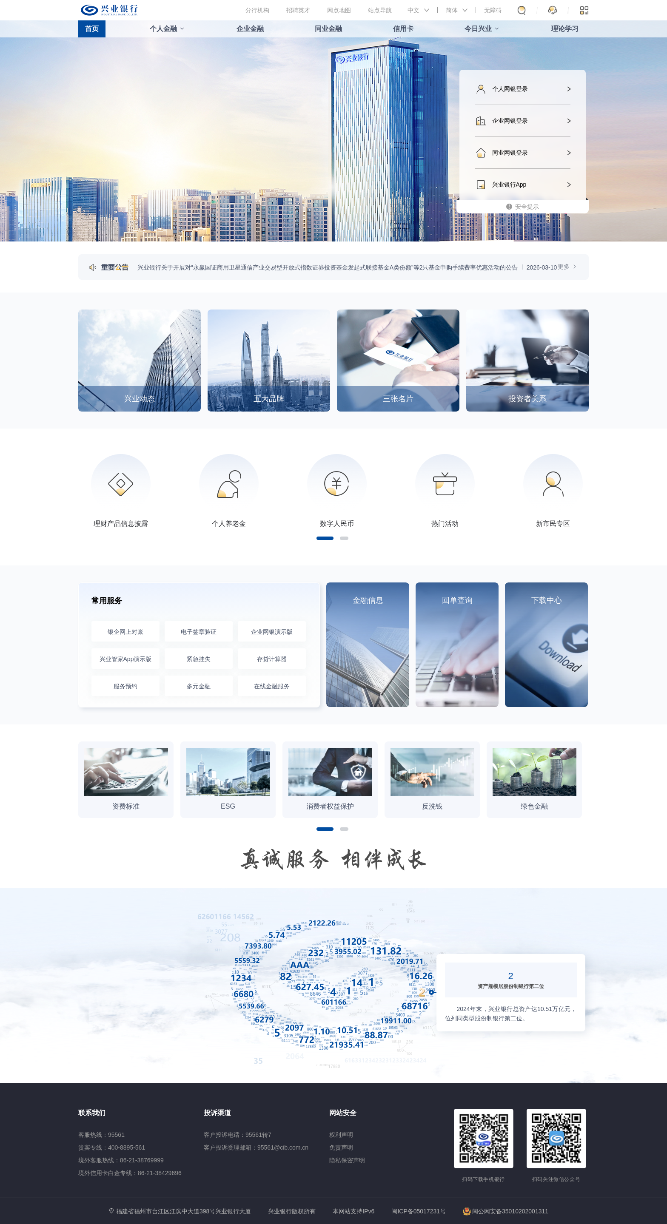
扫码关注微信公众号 (556, 1179)
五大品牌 (269, 399)
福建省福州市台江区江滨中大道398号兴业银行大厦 (183, 1211)
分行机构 (257, 10)
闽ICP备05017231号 (418, 1211)
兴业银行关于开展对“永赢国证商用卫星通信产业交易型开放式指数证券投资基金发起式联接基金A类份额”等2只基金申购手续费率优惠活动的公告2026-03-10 (347, 267)
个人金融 (163, 28)
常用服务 (106, 600)
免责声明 (341, 1147)
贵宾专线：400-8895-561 (111, 1147)
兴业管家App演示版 (126, 659)
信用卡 (403, 28)
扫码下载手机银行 (483, 1179)
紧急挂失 (199, 659)
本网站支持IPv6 (353, 1211)
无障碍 (493, 10)
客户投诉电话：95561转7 (237, 1134)
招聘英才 (298, 10)
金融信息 (368, 600)
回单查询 (457, 600)
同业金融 (328, 28)
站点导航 (380, 10)
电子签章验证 (199, 631)
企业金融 (250, 28)
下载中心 (546, 600)
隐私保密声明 (347, 1160)
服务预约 (125, 686)
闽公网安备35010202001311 (505, 1211)
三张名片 (398, 399)
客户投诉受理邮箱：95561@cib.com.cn (256, 1147)
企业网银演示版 (272, 631)
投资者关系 (527, 399)
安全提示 (527, 206)
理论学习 (565, 28)
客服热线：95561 (101, 1134)
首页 (92, 28)
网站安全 (342, 1112)
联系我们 (91, 1112)
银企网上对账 (125, 631)
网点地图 (339, 10)
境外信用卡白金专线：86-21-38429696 (130, 1173)
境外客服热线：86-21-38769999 (121, 1160)
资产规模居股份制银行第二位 (511, 986)
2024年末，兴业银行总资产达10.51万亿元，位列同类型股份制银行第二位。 (511, 1013)
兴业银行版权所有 (292, 1211)
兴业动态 (139, 399)
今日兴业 (478, 28)
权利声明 (341, 1134)
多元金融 (199, 686)
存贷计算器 (272, 659)
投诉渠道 (217, 1112)
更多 (567, 266)
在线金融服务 (272, 686)
